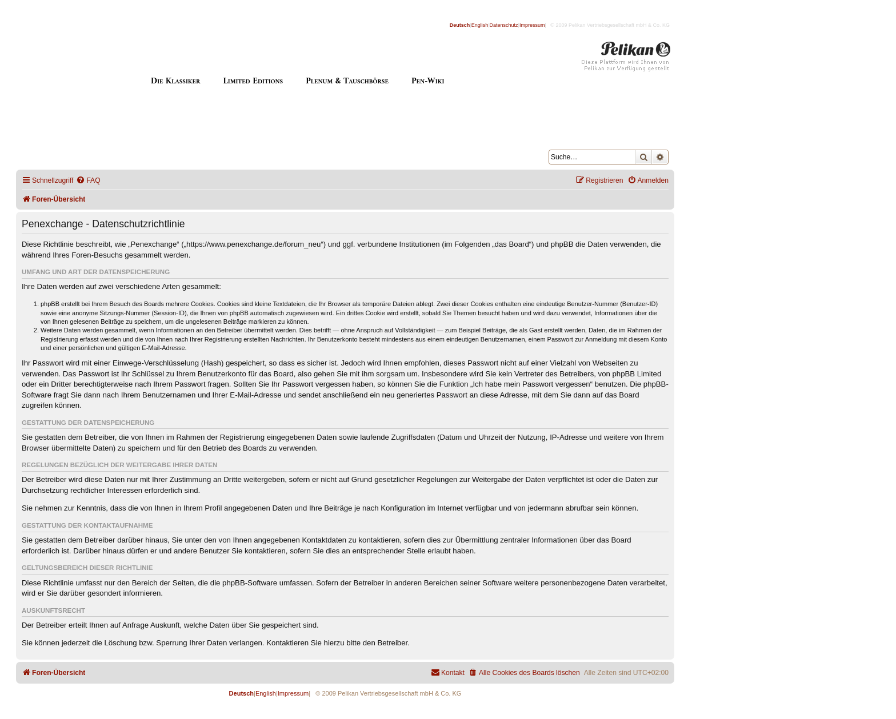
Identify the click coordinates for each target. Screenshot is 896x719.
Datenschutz (504, 25)
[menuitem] (88, 180)
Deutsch (460, 25)
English (480, 25)
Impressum (532, 25)
